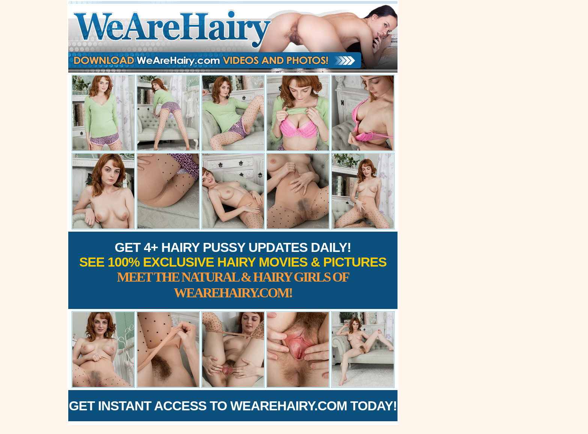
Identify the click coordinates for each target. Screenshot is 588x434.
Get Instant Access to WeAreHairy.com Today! (233, 405)
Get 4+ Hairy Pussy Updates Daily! (233, 270)
